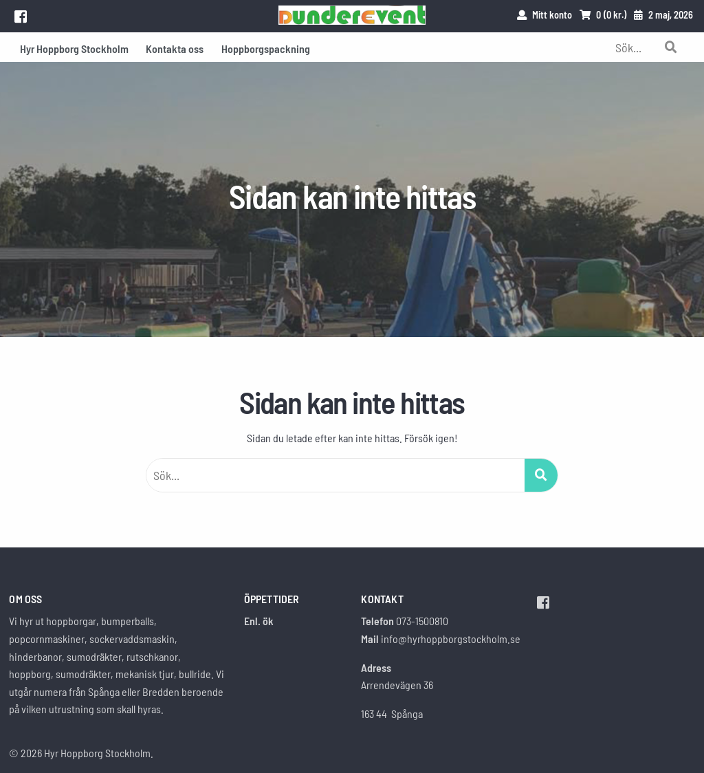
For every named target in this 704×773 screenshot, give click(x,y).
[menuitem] (74, 47)
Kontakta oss (175, 48)
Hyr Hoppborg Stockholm (74, 48)
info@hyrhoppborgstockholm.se (450, 638)
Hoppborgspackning (265, 48)
